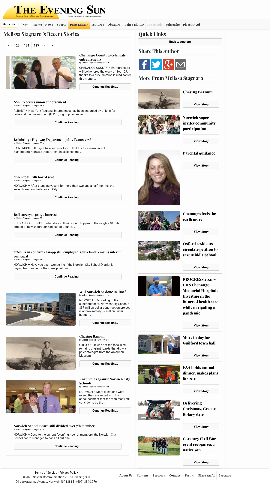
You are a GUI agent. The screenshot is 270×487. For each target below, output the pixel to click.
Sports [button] (61, 24)
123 (16, 45)
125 (36, 45)
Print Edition (79, 24)
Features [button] (98, 24)
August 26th (104, 63)
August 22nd (39, 181)
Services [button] (159, 475)
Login (24, 24)
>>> (52, 45)
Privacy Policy (68, 472)
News (49, 24)
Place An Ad (191, 24)
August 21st (39, 260)
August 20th (104, 387)
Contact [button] (175, 475)
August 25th (39, 106)
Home (38, 24)
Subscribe (9, 24)
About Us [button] (126, 475)
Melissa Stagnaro (89, 63)
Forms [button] (189, 475)
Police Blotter (134, 24)
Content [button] (143, 475)
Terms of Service (46, 472)
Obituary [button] (114, 24)
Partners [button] (225, 475)
